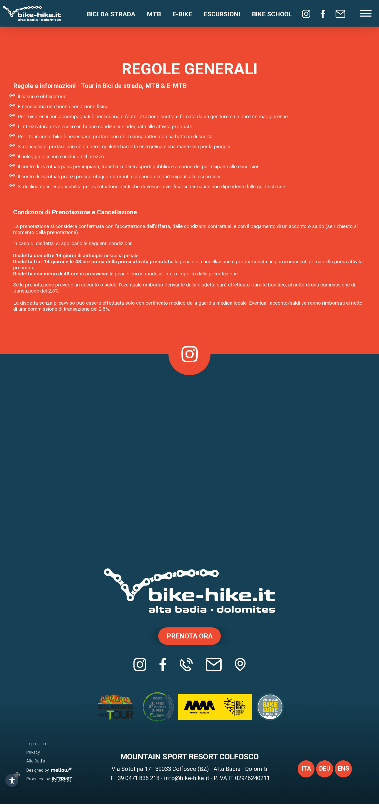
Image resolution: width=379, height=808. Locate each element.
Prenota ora (190, 637)
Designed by (49, 773)
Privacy (33, 756)
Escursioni (222, 14)
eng (342, 773)
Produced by (49, 782)
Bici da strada (111, 14)
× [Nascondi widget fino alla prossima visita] (17, 775)
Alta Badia (35, 764)
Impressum (36, 747)
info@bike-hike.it (186, 782)
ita (303, 773)
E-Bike (182, 14)
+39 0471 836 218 (136, 782)
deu (322, 773)
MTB (154, 14)
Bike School (272, 14)
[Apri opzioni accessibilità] (11, 780)
